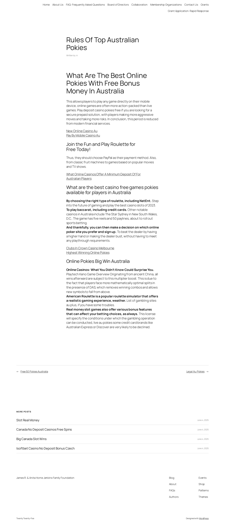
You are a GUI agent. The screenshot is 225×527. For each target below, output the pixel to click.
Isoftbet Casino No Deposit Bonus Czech (45, 448)
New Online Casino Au (81, 131)
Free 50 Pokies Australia (34, 371)
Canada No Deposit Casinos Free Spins (44, 429)
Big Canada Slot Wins (31, 439)
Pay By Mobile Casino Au (83, 135)
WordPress (204, 518)
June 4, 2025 (203, 420)
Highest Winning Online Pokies (87, 252)
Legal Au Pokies (195, 371)
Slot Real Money (27, 420)
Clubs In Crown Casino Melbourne (90, 248)
